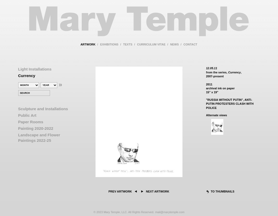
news (174, 44)
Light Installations (35, 69)
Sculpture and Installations (43, 109)
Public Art (27, 115)
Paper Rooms (30, 122)
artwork (87, 44)
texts (127, 44)
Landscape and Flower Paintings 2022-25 (39, 138)
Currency (26, 75)
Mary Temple (139, 24)
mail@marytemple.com (170, 212)
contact (190, 44)
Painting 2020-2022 (35, 128)
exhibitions (109, 44)
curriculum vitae (151, 44)
